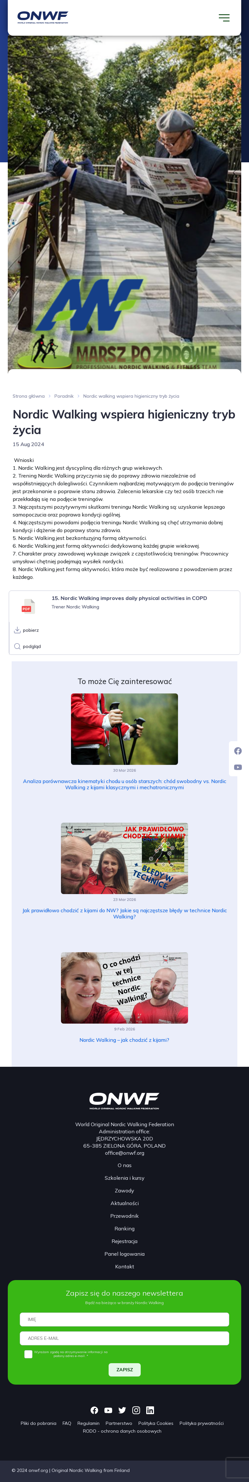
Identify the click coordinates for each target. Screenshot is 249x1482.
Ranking (124, 1228)
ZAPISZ (124, 1370)
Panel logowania (124, 1254)
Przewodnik (124, 1216)
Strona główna (29, 396)
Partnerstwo (119, 1423)
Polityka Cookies (155, 1423)
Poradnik (64, 396)
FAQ (67, 1423)
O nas (125, 1165)
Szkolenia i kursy (125, 1178)
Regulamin (88, 1423)
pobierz (31, 630)
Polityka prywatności (202, 1423)
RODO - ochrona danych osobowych (122, 1431)
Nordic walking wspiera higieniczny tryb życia (131, 396)
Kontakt (124, 1266)
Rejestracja (124, 1241)
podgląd (32, 646)
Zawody (124, 1190)
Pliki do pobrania (38, 1423)
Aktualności (125, 1203)
